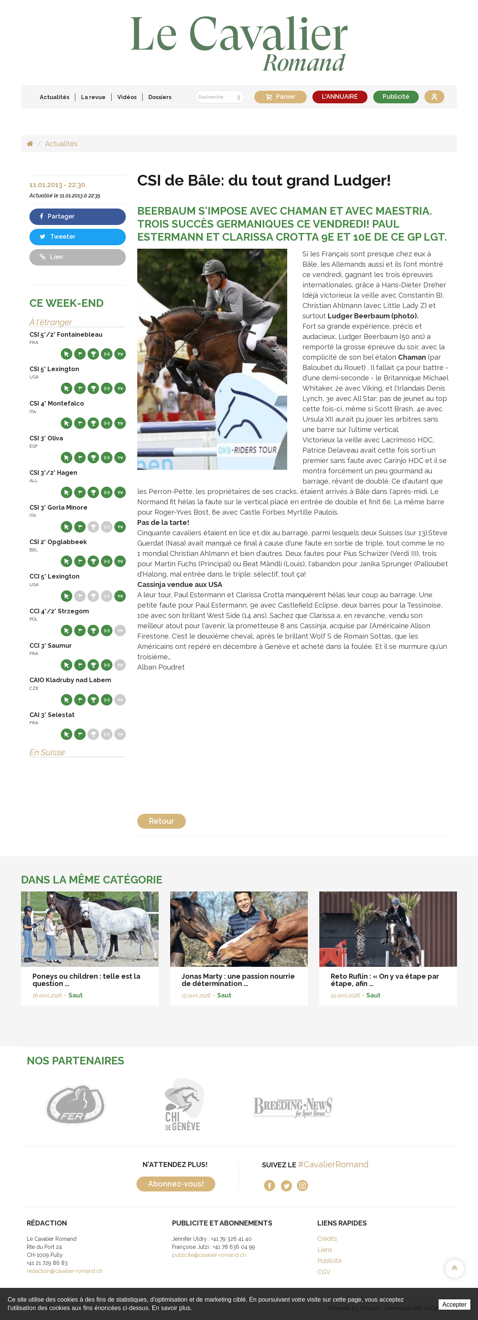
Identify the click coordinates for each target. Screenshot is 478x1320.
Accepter (454, 1304)
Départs (80, 354)
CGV (323, 1272)
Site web (66, 354)
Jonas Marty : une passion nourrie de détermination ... (238, 980)
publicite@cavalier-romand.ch (209, 1255)
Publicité (396, 96)
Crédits (327, 1238)
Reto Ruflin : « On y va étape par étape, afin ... (385, 980)
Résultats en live (106, 354)
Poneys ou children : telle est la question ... (86, 980)
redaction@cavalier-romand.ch (64, 1271)
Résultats (93, 354)
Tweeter (57, 236)
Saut (75, 995)
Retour (161, 821)
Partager (57, 216)
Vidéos (127, 97)
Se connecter (434, 96)
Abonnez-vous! (176, 1183)
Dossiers (159, 97)
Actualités (54, 97)
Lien (51, 257)
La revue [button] (93, 97)
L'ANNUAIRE (340, 96)
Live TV (120, 354)
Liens (324, 1249)
